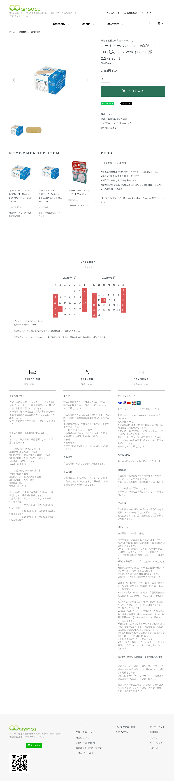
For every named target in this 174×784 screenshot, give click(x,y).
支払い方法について (85, 743)
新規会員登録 (130, 12)
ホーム (12, 32)
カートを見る (156, 743)
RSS (118, 732)
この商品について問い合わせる (116, 123)
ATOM (125, 732)
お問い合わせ (156, 748)
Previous (14, 80)
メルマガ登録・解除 (126, 727)
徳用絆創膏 (35, 32)
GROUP (86, 24)
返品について (107, 114)
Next (87, 80)
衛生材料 (23, 32)
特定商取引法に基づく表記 (114, 118)
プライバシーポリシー (87, 753)
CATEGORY (59, 24)
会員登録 (154, 732)
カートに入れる (133, 90)
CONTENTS (113, 24)
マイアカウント (112, 12)
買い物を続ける (108, 127)
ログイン (146, 12)
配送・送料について (85, 732)
